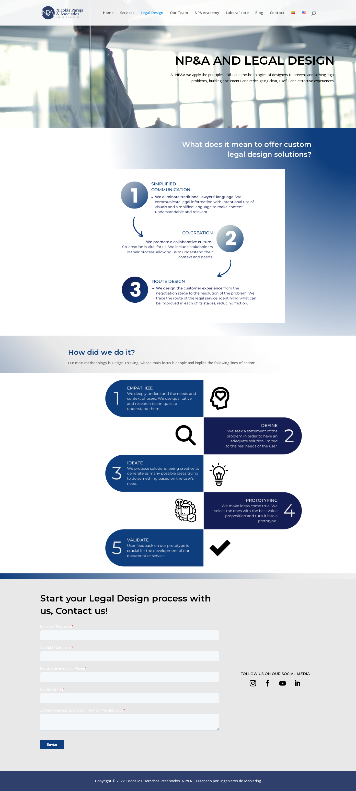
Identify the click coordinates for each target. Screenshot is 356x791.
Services (127, 13)
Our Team (179, 13)
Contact (277, 13)
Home (108, 13)
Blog (259, 13)
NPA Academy (207, 13)
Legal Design (152, 13)
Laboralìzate (237, 13)
